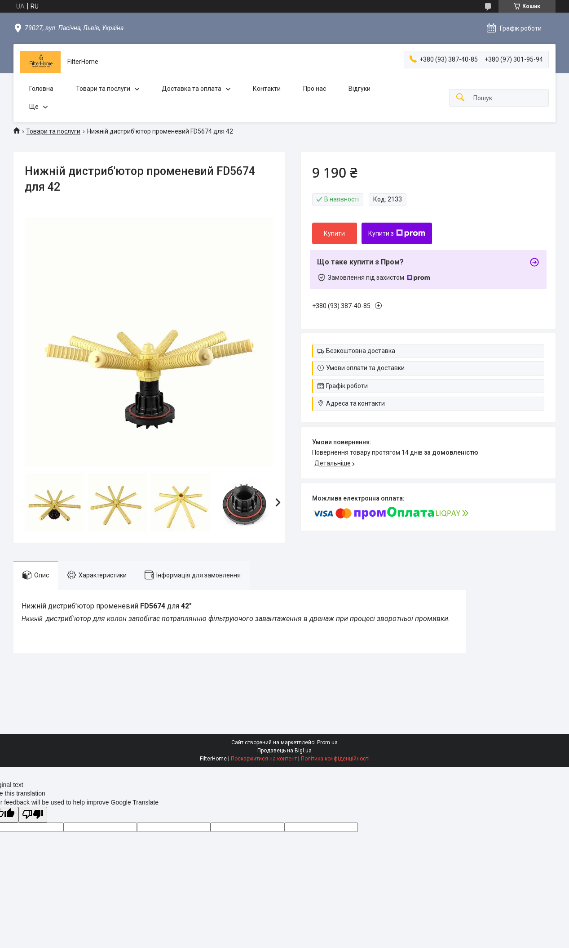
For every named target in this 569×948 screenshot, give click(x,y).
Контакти (267, 88)
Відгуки (359, 88)
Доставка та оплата (191, 88)
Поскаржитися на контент (264, 759)
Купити (334, 233)
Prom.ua (327, 742)
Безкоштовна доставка (360, 350)
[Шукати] (460, 98)
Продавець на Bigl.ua (284, 750)
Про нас (314, 88)
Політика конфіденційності (335, 759)
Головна (41, 88)
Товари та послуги (103, 88)
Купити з (396, 233)
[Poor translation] (32, 815)
